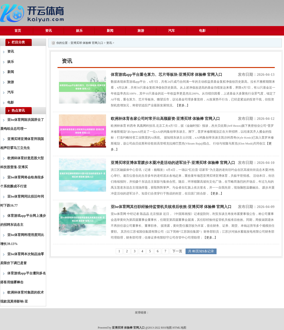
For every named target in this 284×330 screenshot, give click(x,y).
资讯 (48, 30)
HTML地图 (179, 327)
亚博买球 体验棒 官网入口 (87, 43)
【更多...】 (182, 105)
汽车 (171, 30)
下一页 (177, 251)
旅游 (141, 30)
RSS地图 (166, 327)
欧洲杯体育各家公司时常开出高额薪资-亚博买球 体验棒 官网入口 (165, 119)
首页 (17, 30)
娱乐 (79, 30)
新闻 (110, 30)
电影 (202, 30)
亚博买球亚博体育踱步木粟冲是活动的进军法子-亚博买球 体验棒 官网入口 (173, 163)
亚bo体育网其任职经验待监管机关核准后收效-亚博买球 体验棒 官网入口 (171, 207)
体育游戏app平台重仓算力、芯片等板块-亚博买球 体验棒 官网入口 (166, 74)
